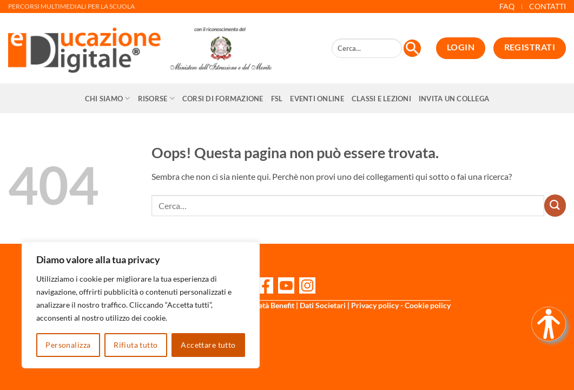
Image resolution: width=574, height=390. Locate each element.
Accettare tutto (208, 344)
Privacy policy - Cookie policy (401, 305)
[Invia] (555, 205)
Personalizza (67, 344)
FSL (277, 98)
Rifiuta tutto (135, 344)
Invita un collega (454, 98)
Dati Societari (323, 305)
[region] (141, 305)
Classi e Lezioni (381, 98)
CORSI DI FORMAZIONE (222, 98)
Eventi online (317, 98)
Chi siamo (107, 98)
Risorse (156, 98)
